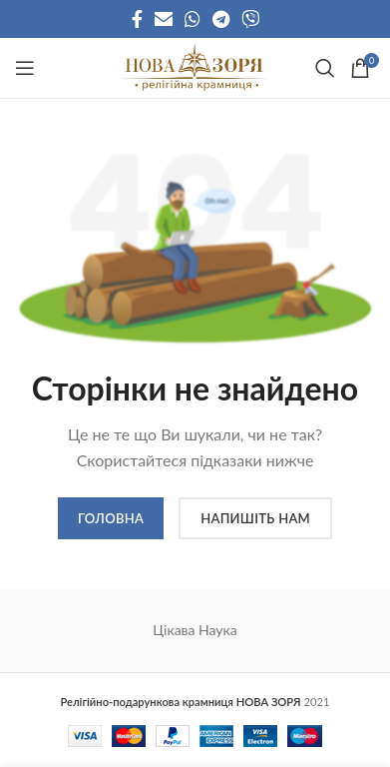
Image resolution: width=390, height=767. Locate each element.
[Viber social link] (250, 19)
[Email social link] (164, 19)
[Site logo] (195, 66)
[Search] (322, 68)
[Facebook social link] (137, 19)
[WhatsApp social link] (192, 19)
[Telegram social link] (220, 19)
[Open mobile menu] (25, 68)
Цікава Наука (195, 629)
